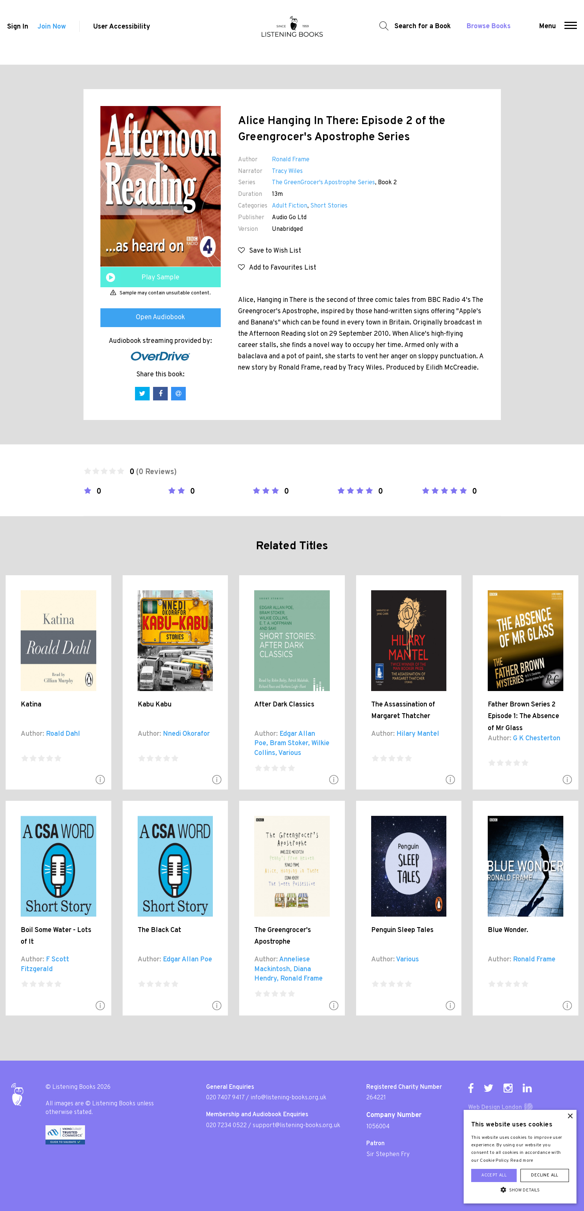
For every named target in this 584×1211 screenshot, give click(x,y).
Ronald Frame (290, 160)
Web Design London (495, 1107)
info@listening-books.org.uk (288, 1098)
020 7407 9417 (225, 1098)
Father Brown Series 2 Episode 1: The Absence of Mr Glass (523, 716)
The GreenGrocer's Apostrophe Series (323, 182)
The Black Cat (159, 930)
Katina (31, 704)
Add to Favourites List (277, 268)
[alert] (520, 1156)
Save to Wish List (269, 251)
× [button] (570, 1116)
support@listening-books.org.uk (296, 1125)
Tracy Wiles (287, 171)
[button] (572, 32)
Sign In (16, 32)
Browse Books (486, 32)
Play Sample (160, 277)
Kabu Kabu (154, 704)
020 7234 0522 (226, 1125)
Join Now (52, 32)
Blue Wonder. (508, 930)
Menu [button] (549, 32)
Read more (522, 1160)
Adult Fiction (289, 206)
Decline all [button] (544, 1175)
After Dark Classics (284, 704)
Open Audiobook (160, 317)
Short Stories (328, 206)
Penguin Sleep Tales (402, 930)
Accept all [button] (494, 1175)
